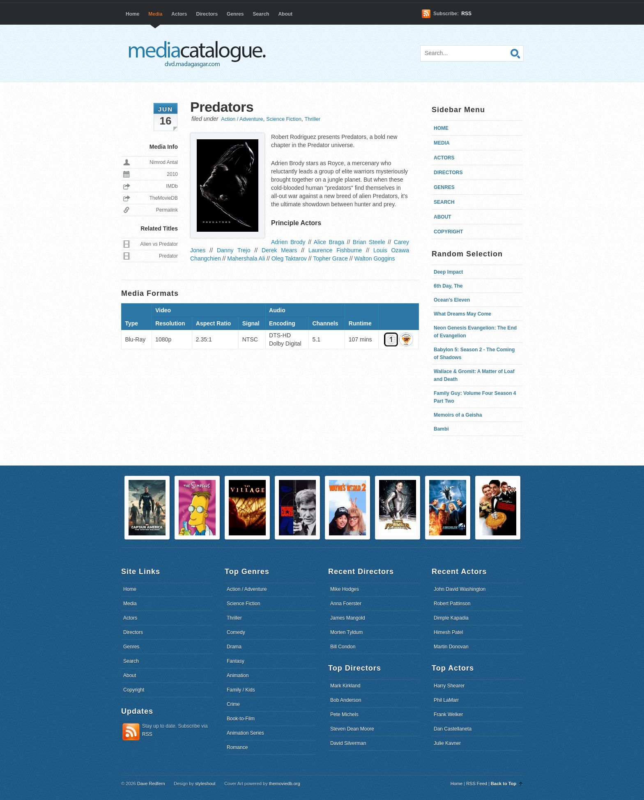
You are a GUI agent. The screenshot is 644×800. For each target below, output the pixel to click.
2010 (172, 174)
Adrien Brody (288, 242)
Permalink (167, 210)
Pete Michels (344, 714)
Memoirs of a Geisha (458, 415)
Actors (179, 14)
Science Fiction (283, 119)
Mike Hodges (344, 589)
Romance (237, 747)
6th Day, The (448, 286)
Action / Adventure (242, 119)
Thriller (312, 119)
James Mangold (347, 618)
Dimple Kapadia (451, 618)
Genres (235, 14)
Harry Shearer (449, 686)
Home (132, 14)
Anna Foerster (345, 603)
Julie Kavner (447, 743)
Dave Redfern (151, 783)
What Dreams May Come (462, 314)
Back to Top (503, 783)
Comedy (236, 632)
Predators (221, 107)
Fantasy (235, 661)
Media (155, 14)
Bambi (441, 429)
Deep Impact (448, 272)
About (285, 14)
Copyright (448, 232)
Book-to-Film (241, 719)
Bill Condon (342, 647)
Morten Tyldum (346, 632)
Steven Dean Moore (352, 729)
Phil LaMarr (446, 700)
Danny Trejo (234, 250)
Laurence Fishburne (335, 250)
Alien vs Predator (159, 244)
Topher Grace (330, 258)
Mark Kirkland (345, 686)
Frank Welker (448, 714)
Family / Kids (241, 690)
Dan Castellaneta (453, 729)
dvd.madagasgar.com (199, 53)
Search (261, 14)
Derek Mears (279, 250)
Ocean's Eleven (452, 300)
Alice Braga (329, 242)
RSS (466, 13)
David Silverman (348, 743)
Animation (237, 675)
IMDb (172, 186)
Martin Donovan (451, 647)
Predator (168, 256)
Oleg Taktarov (289, 258)
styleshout (205, 783)
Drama (234, 647)
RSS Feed (476, 783)
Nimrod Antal (164, 162)
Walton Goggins (374, 258)
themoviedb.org (284, 783)
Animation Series (245, 733)
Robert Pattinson (452, 603)
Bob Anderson (345, 700)
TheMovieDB (164, 198)
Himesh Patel (448, 632)
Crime (233, 704)
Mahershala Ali (246, 258)
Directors (207, 14)
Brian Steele (369, 242)
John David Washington (459, 589)
